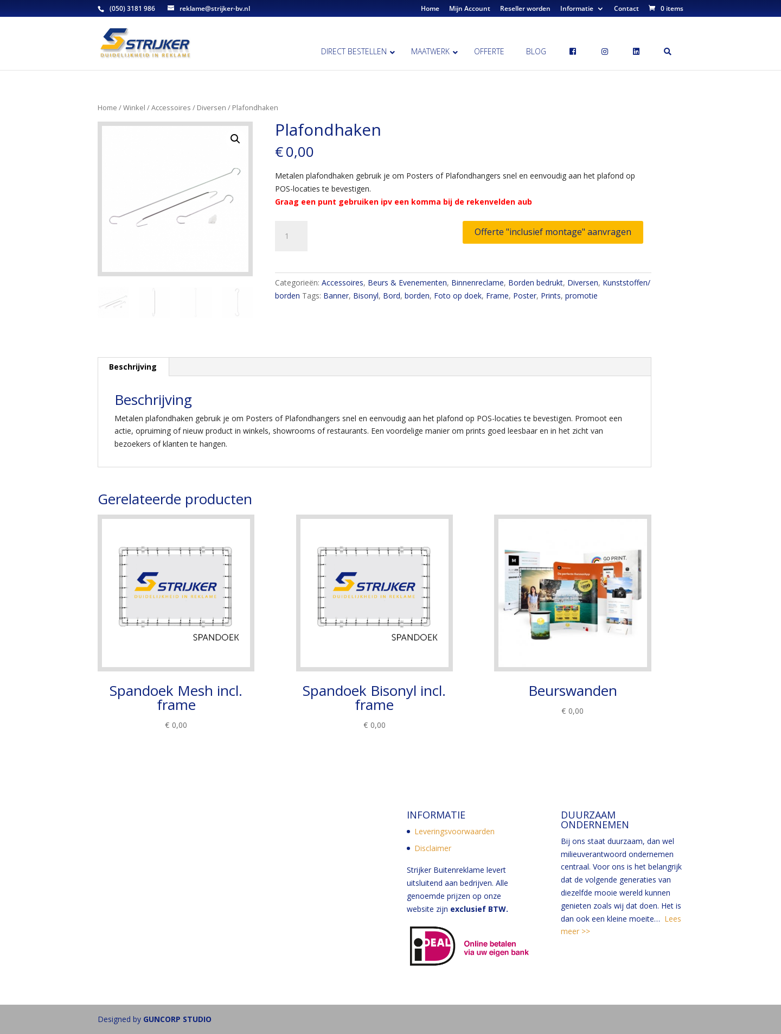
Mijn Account (469, 9)
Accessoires (171, 107)
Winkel (134, 107)
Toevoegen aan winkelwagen (387, 232)
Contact (626, 9)
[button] (235, 139)
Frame (497, 295)
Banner (336, 295)
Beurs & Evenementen (407, 282)
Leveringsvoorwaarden (454, 831)
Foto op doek (458, 295)
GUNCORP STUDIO (177, 1019)
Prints (551, 295)
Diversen (211, 107)
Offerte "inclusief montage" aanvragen (553, 232)
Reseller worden (525, 9)
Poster (524, 295)
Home (430, 9)
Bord (391, 295)
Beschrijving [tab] (133, 366)
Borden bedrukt (535, 282)
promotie (581, 295)
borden (417, 295)
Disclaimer (432, 848)
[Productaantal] (291, 236)
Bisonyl (366, 295)
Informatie (576, 9)
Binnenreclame (477, 282)
